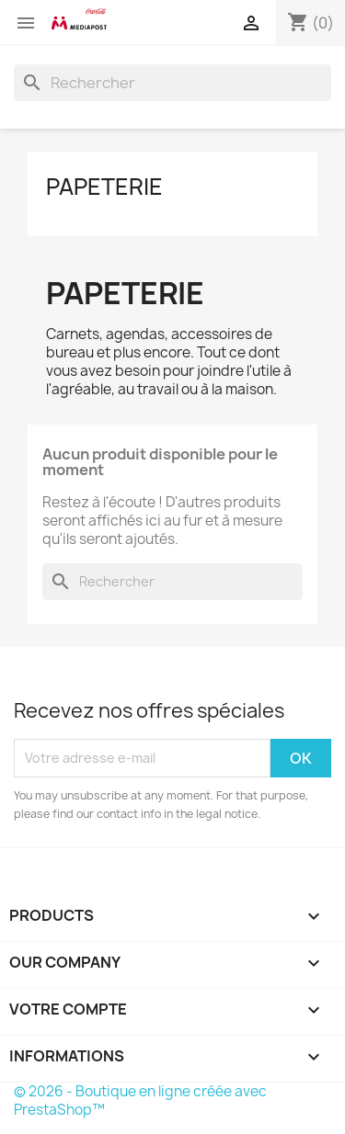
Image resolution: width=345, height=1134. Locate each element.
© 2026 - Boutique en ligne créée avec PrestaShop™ (140, 1100)
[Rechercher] (172, 82)
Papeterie (104, 186)
